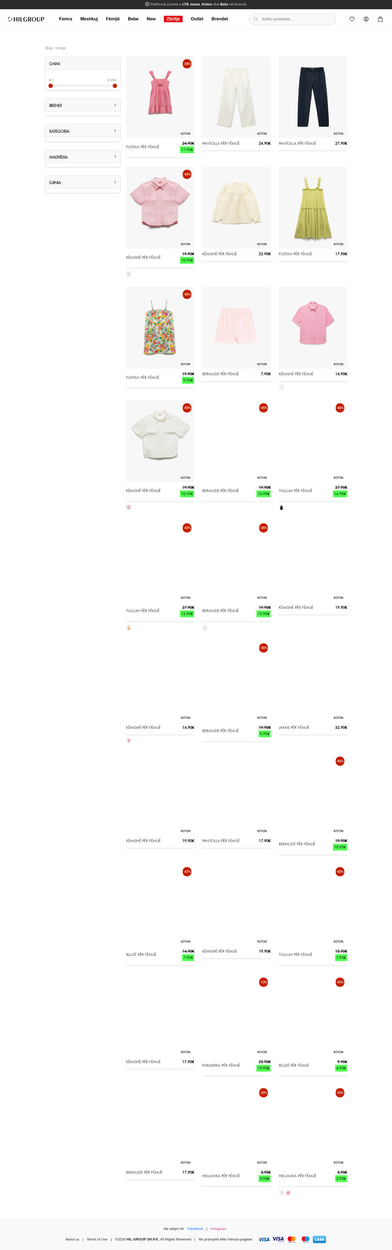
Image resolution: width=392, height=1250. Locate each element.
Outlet (197, 19)
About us (72, 1239)
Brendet (220, 19)
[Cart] (380, 19)
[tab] (82, 63)
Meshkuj (89, 19)
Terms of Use (97, 1239)
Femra (65, 19)
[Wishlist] (352, 19)
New (151, 19)
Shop (49, 48)
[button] (82, 105)
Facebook (195, 1229)
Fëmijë (113, 19)
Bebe (133, 19)
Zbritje (173, 19)
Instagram (218, 1229)
